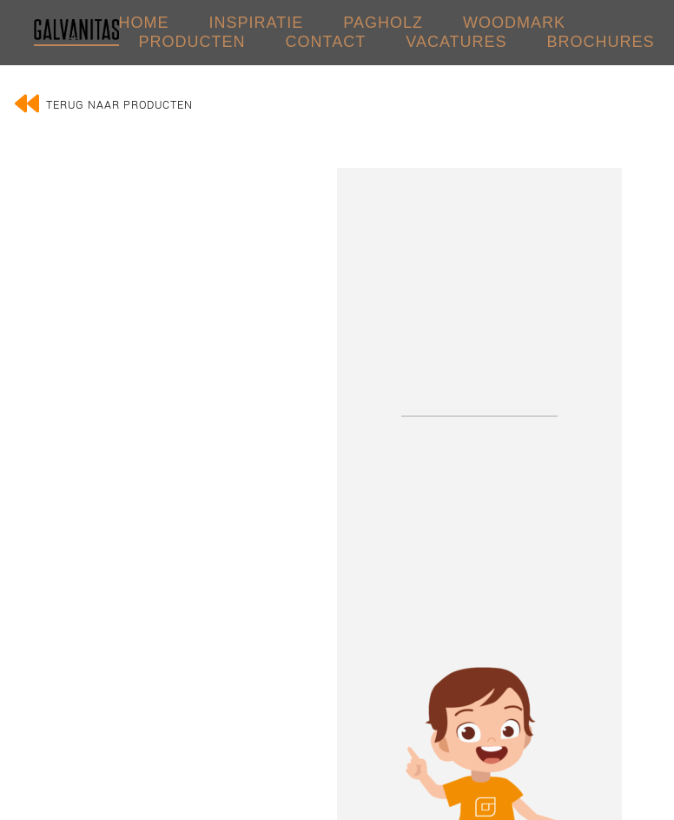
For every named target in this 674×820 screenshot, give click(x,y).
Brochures (601, 41)
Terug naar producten (119, 105)
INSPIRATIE (256, 22)
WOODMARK (514, 22)
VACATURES (456, 41)
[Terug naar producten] (27, 103)
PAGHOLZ (383, 22)
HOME (144, 22)
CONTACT (326, 41)
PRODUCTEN (192, 41)
